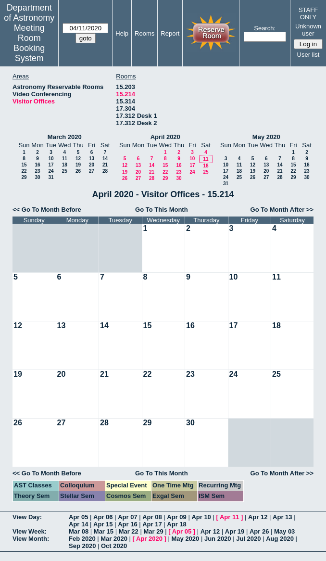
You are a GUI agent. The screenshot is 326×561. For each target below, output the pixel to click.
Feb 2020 (82, 538)
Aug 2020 (280, 538)
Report (170, 33)
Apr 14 (78, 524)
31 (50, 177)
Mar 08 (78, 531)
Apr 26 (259, 531)
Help (121, 33)
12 (78, 158)
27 (91, 171)
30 (37, 177)
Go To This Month (161, 209)
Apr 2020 (149, 538)
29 (23, 177)
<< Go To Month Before (47, 209)
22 (23, 171)
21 (105, 164)
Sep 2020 (82, 545)
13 (91, 158)
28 (105, 171)
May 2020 (266, 136)
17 (50, 164)
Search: (265, 28)
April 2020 (165, 136)
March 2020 (65, 136)
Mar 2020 (113, 538)
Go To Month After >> (282, 209)
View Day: (27, 517)
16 (37, 164)
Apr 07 (127, 517)
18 (64, 164)
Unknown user (308, 30)
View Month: (31, 538)
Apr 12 (257, 517)
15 (23, 164)
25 (64, 171)
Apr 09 (176, 517)
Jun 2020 (217, 538)
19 (78, 164)
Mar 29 (153, 531)
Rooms (144, 33)
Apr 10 (201, 517)
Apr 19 (234, 531)
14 (105, 158)
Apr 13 (282, 517)
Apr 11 (229, 517)
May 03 (284, 531)
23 (37, 171)
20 (91, 164)
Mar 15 (103, 531)
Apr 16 (127, 524)
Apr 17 (152, 524)
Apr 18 (176, 524)
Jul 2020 (248, 538)
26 (78, 171)
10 (50, 158)
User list (308, 54)
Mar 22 (128, 531)
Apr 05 (78, 517)
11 (64, 158)
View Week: (30, 531)
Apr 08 (152, 517)
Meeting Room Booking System (29, 43)
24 (50, 171)
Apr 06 (103, 517)
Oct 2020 (114, 545)
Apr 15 (103, 524)
